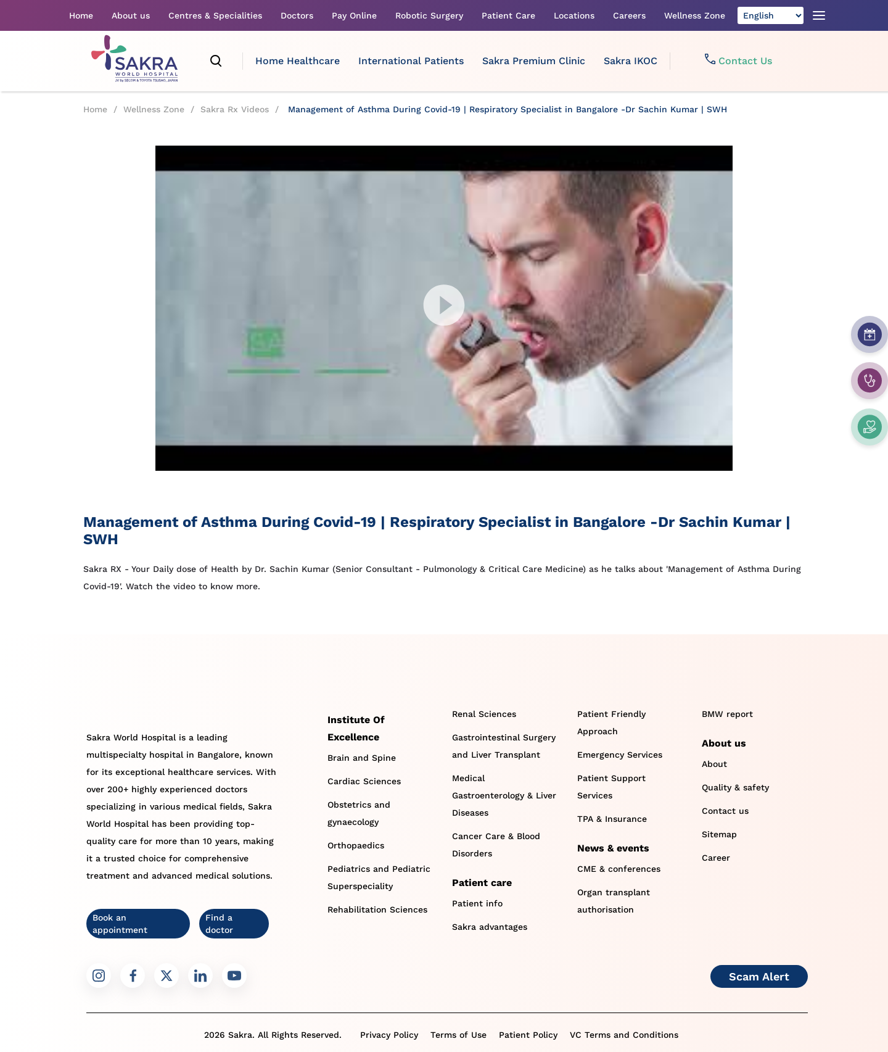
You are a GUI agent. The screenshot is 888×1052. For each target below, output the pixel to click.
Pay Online (354, 15)
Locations (574, 15)
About (714, 764)
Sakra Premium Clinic (533, 61)
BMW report (727, 714)
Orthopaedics (355, 845)
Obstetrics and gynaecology (358, 813)
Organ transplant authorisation (613, 900)
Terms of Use (458, 1035)
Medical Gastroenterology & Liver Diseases (504, 795)
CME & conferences (618, 869)
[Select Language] (771, 15)
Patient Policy (528, 1035)
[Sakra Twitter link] (166, 975)
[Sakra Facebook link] (132, 975)
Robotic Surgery (429, 15)
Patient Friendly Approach (611, 722)
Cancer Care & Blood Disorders (496, 844)
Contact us (725, 811)
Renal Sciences (484, 714)
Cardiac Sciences (364, 781)
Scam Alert (759, 976)
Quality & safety (735, 787)
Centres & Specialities (215, 15)
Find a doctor (219, 924)
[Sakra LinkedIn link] (200, 975)
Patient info (477, 903)
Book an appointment (119, 924)
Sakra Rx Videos (234, 109)
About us (131, 15)
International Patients (411, 61)
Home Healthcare (297, 61)
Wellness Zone (694, 15)
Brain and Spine (361, 758)
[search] (216, 61)
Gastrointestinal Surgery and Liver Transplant (504, 746)
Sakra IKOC (630, 61)
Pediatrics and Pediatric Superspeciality (378, 877)
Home (81, 15)
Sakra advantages (489, 927)
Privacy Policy (389, 1035)
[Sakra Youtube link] (234, 975)
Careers (629, 15)
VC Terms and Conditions (624, 1035)
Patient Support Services (611, 786)
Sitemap (719, 834)
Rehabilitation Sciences (377, 909)
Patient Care (508, 15)
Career (716, 858)
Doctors (297, 15)
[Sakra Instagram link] (98, 975)
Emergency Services (619, 755)
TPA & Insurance (612, 819)
